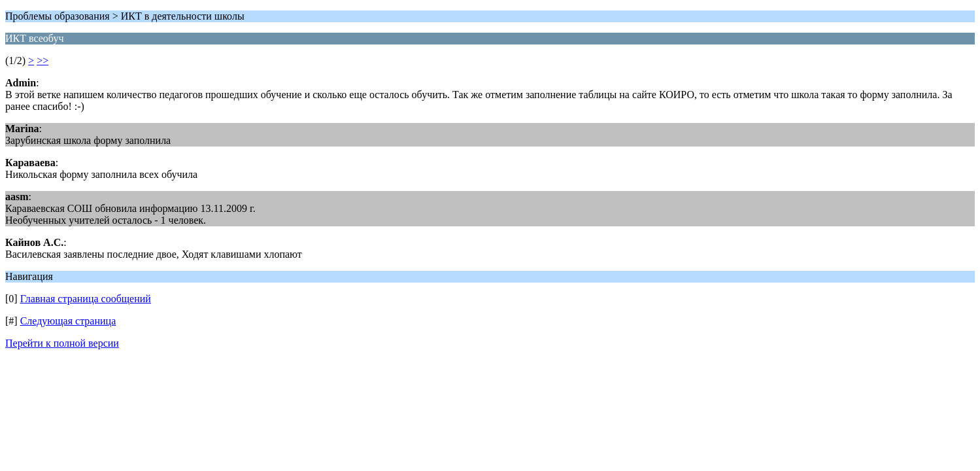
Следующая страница (68, 320)
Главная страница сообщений (85, 298)
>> (42, 60)
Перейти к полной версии (62, 343)
